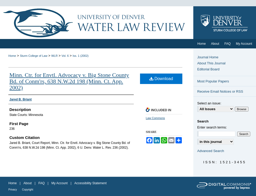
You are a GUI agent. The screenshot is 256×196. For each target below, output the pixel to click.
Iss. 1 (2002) (81, 55)
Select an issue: (209, 103)
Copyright (27, 189)
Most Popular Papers (213, 81)
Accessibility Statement (90, 183)
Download (161, 78)
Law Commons (155, 118)
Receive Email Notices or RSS (220, 91)
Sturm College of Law (33, 55)
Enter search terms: (212, 127)
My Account (59, 183)
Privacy (12, 189)
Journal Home (207, 57)
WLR (54, 55)
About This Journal (211, 63)
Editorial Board (208, 69)
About (28, 183)
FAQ (41, 183)
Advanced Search (210, 151)
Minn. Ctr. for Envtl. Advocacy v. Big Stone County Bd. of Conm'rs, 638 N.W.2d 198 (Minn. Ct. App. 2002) (69, 81)
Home (12, 55)
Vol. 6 (65, 55)
